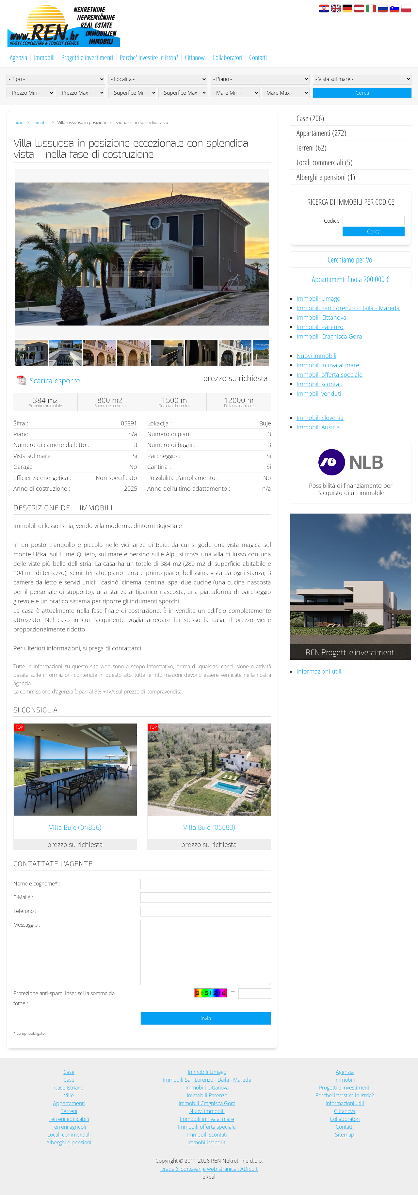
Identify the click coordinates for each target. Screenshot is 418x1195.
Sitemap (344, 1134)
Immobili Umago (319, 298)
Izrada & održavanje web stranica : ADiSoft (209, 1168)
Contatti (258, 57)
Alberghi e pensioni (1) (326, 176)
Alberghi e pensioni (68, 1142)
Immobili (44, 57)
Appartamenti (69, 1103)
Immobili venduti (319, 393)
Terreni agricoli (69, 1126)
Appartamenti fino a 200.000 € (351, 279)
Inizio (18, 122)
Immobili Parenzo (320, 327)
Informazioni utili (319, 671)
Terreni (69, 1111)
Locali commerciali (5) (325, 162)
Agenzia (18, 57)
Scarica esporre (55, 380)
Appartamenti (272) (321, 132)
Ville (69, 1095)
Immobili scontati (320, 384)
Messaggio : (26, 924)
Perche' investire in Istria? (149, 57)
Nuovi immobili (316, 355)
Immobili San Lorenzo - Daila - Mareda (348, 308)
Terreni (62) (312, 147)
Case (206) (310, 118)
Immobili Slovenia (320, 418)
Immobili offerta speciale (329, 374)
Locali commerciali (69, 1134)
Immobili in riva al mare (328, 365)
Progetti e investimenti (87, 57)
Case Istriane (69, 1087)
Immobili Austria (318, 427)
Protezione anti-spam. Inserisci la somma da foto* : (64, 998)
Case (68, 1072)
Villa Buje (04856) (75, 827)
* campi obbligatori (30, 1033)
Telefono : (24, 911)
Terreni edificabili (69, 1119)
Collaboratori (227, 57)
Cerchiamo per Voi (351, 259)
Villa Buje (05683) (209, 827)
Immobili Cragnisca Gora (329, 336)
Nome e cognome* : (36, 883)
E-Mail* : (23, 897)
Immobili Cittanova (321, 317)
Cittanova (195, 57)
